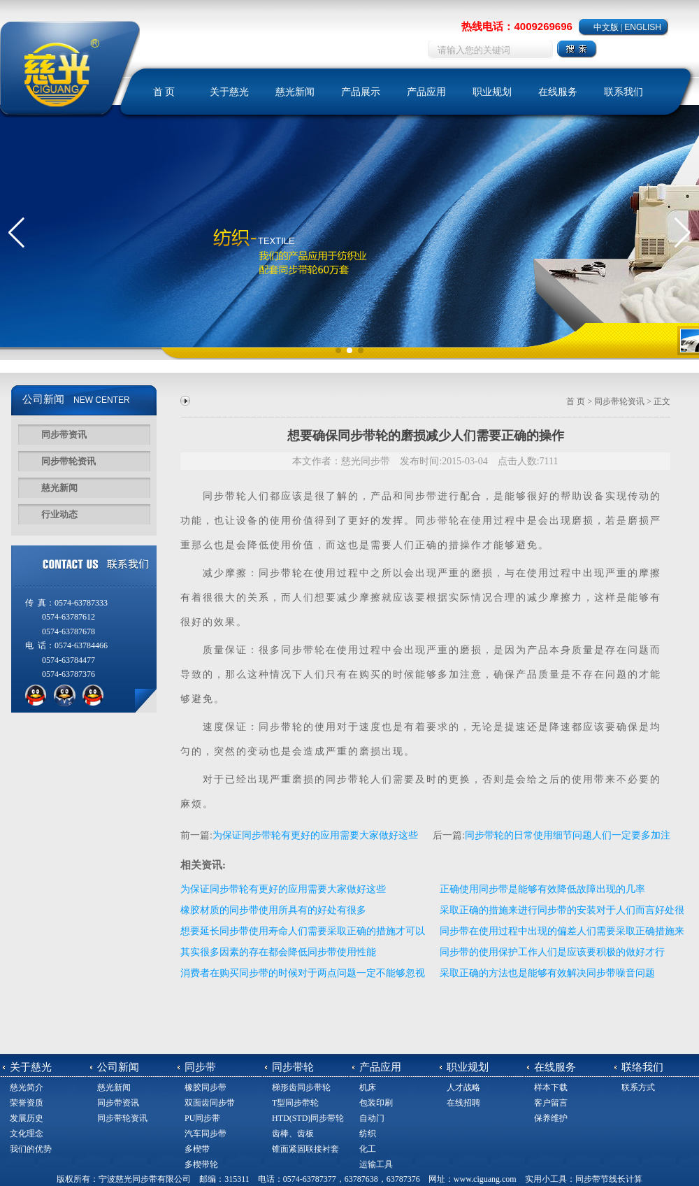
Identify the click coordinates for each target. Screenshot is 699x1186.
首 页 (164, 92)
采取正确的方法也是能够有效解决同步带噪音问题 (547, 973)
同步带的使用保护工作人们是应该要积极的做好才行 (552, 952)
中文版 (606, 27)
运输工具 (376, 1164)
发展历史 (26, 1118)
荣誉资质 (26, 1103)
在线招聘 (463, 1103)
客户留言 (551, 1103)
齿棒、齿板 (293, 1133)
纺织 (367, 1133)
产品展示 (360, 92)
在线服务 (557, 92)
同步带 (219, 496)
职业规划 (492, 92)
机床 (367, 1087)
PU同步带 (202, 1118)
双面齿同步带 (210, 1103)
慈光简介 (26, 1087)
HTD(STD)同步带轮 (308, 1118)
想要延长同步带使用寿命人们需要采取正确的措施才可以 (302, 931)
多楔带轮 (201, 1164)
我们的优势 (31, 1149)
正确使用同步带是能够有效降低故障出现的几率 (542, 889)
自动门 (371, 1118)
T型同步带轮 (295, 1103)
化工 (367, 1149)
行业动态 (59, 514)
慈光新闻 (295, 92)
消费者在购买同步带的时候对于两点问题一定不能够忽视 (302, 973)
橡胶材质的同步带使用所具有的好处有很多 (273, 910)
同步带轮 (437, 520)
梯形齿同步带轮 (301, 1087)
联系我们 (623, 92)
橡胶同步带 (205, 1087)
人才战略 (463, 1087)
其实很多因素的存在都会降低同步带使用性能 (278, 952)
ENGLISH (642, 27)
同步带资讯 (64, 434)
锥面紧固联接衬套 (305, 1149)
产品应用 (426, 92)
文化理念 (26, 1133)
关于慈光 (229, 92)
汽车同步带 (205, 1133)
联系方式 (638, 1087)
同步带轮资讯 (68, 461)
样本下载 (551, 1087)
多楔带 (197, 1149)
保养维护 (551, 1118)
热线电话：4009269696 (516, 26)
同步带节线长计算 (608, 1179)
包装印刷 (376, 1103)
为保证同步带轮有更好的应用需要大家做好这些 (315, 835)
